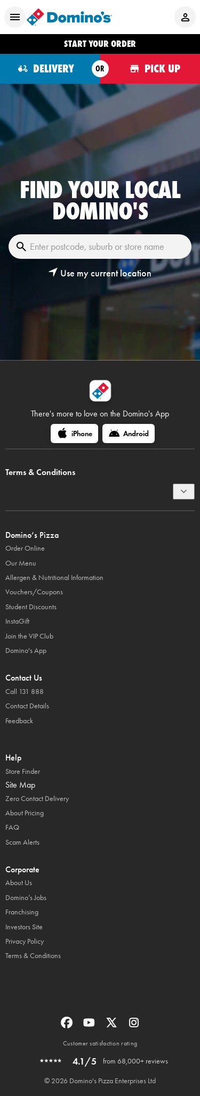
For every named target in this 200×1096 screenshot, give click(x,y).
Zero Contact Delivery (37, 798)
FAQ (12, 827)
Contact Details (27, 705)
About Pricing (24, 812)
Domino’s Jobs (25, 897)
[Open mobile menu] (15, 17)
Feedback (19, 720)
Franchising (21, 912)
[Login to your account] (185, 17)
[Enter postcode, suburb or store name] (100, 246)
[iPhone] (74, 433)
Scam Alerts (22, 842)
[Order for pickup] (150, 69)
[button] (100, 273)
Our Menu (20, 563)
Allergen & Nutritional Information (54, 577)
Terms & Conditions (33, 955)
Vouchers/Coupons (34, 591)
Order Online (25, 548)
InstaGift (17, 621)
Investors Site (24, 926)
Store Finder (22, 771)
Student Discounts (31, 606)
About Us (18, 882)
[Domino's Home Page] (69, 17)
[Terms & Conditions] (184, 492)
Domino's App (25, 650)
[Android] (128, 433)
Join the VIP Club (29, 636)
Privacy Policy (24, 941)
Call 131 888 (24, 691)
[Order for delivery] (50, 69)
